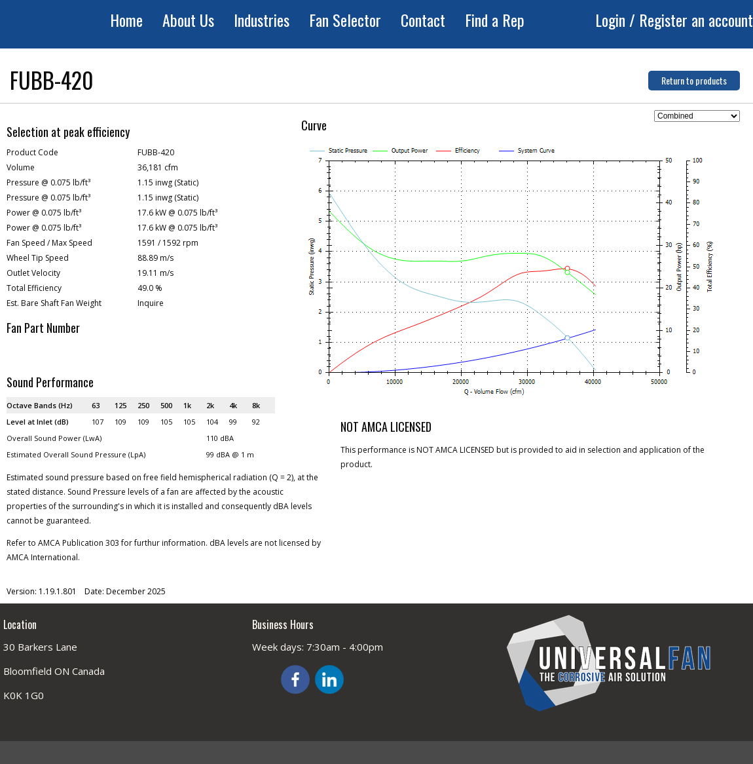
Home (126, 19)
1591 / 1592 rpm (168, 242)
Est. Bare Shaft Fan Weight (54, 303)
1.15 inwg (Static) (168, 182)
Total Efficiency (34, 288)
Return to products (694, 80)
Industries (261, 19)
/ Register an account (691, 19)
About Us (188, 19)
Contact (423, 19)
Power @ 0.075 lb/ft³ (44, 212)
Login (612, 19)
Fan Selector (345, 19)
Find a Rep (494, 19)
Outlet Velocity (33, 272)
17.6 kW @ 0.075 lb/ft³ (177, 212)
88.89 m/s (156, 257)
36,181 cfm (158, 167)
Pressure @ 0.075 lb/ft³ (48, 182)
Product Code (32, 152)
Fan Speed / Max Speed (49, 242)
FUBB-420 (156, 152)
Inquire (151, 303)
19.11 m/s (156, 272)
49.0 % (150, 288)
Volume (21, 167)
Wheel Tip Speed (38, 257)
